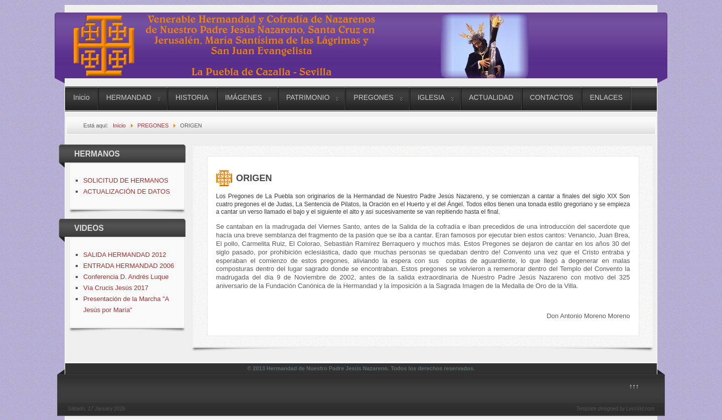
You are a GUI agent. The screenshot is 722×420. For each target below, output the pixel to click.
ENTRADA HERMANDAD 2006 (128, 265)
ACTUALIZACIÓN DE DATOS (126, 191)
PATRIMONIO (308, 97)
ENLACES (606, 97)
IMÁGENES (243, 97)
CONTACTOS (552, 97)
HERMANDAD (128, 97)
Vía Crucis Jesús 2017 (115, 288)
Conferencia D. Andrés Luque (126, 277)
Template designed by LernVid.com (615, 408)
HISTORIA (192, 97)
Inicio (81, 97)
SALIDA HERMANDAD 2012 (124, 254)
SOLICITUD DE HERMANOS (125, 180)
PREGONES (373, 97)
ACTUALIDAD (491, 97)
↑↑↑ (634, 386)
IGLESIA (431, 97)
